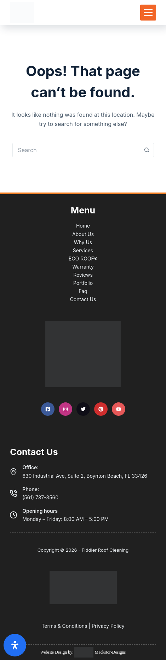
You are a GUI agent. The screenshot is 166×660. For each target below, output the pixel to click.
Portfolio (83, 283)
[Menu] (148, 13)
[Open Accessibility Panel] (15, 645)
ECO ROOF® (83, 259)
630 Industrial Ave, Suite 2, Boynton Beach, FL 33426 (84, 476)
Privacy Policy (108, 626)
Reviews (83, 275)
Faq (83, 291)
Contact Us (83, 299)
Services (83, 250)
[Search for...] (76, 150)
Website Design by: (57, 652)
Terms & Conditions (64, 626)
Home (83, 226)
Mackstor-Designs (109, 652)
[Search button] (147, 150)
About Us (83, 234)
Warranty (83, 267)
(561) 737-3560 (40, 497)
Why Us (83, 242)
